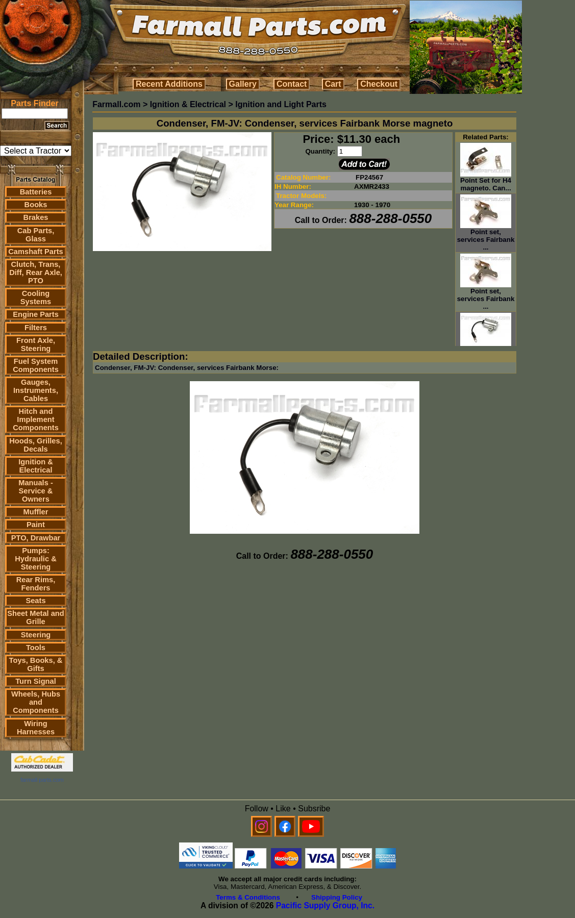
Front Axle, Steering (35, 344)
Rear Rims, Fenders (36, 584)
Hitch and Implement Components (36, 419)
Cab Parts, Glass (36, 235)
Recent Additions (169, 84)
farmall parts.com (41, 780)
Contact (292, 84)
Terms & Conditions (248, 897)
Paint (36, 524)
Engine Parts (36, 314)
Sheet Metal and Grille (35, 617)
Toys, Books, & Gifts (36, 664)
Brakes (35, 217)
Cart (333, 84)
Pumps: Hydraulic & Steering (35, 559)
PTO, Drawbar (36, 538)
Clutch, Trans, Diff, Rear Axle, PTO (35, 272)
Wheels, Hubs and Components (35, 702)
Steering (36, 635)
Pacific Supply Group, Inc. (325, 905)
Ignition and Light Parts (281, 104)
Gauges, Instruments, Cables (35, 390)
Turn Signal (35, 681)
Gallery (243, 84)
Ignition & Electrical (35, 466)
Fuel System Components (36, 365)
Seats (35, 601)
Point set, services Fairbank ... (486, 236)
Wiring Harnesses (36, 727)
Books (35, 205)
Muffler (35, 512)
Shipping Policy (336, 897)
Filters (35, 328)
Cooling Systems (35, 297)
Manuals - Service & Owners (35, 491)
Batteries (36, 192)
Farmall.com (116, 104)
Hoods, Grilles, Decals (35, 445)
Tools (35, 647)
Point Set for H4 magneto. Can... (485, 181)
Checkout (378, 84)
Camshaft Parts (35, 251)
